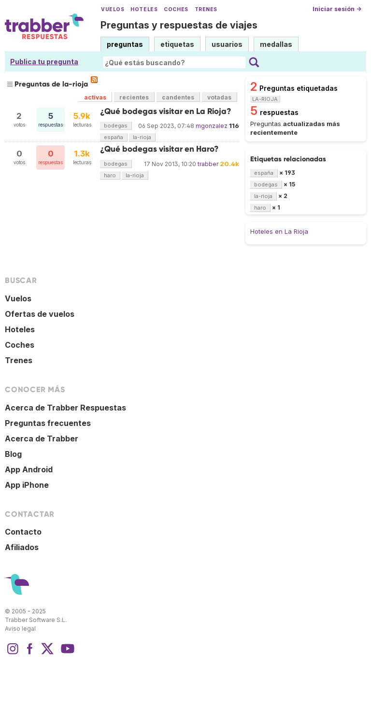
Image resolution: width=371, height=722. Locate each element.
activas (95, 97)
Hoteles (143, 9)
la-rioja (142, 137)
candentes (178, 97)
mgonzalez (212, 125)
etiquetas (177, 44)
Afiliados (22, 547)
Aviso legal (20, 628)
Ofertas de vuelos (39, 314)
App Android (29, 469)
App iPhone (27, 485)
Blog (13, 454)
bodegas (116, 125)
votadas (219, 97)
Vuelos (112, 9)
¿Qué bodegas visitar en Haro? (159, 149)
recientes (134, 97)
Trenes (206, 9)
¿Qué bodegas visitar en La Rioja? (165, 111)
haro (110, 175)
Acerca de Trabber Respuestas (65, 407)
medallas (276, 44)
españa (113, 137)
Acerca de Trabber (41, 438)
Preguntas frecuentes (48, 423)
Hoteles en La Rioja (279, 231)
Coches (176, 9)
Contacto (23, 532)
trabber (208, 164)
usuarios (227, 44)
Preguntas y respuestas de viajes (178, 25)
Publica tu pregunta (44, 61)
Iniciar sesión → (337, 9)
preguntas (125, 44)
